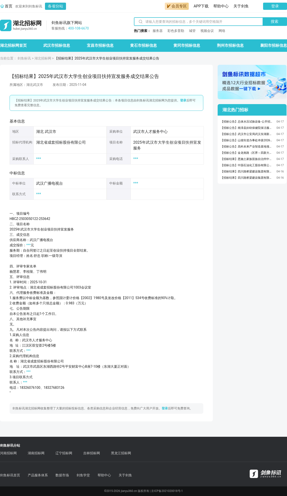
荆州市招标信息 (230, 45)
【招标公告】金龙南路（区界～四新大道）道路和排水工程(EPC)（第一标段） (247, 152)
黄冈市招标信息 (186, 45)
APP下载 (201, 6)
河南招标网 (8, 453)
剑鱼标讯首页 (10, 475)
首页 (8, 6)
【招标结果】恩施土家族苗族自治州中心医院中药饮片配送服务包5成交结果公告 (247, 159)
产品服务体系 (38, 475)
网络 (222, 31)
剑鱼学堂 (83, 475)
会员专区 (177, 6)
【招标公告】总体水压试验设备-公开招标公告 (247, 121)
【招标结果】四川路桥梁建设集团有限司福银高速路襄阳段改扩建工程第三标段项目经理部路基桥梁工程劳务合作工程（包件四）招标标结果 (247, 171)
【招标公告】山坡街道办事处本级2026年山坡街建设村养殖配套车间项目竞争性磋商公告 (247, 140)
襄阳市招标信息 (273, 45)
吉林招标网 (91, 453)
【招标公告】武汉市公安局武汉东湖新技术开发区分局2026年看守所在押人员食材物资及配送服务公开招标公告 (247, 134)
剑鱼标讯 (24, 58)
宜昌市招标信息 (100, 45)
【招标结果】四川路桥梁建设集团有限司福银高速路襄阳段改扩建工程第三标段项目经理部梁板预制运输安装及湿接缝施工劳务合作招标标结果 (247, 177)
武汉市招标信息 (56, 45)
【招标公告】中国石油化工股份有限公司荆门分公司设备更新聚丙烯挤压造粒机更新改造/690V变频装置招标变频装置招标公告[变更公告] (247, 165)
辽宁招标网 (63, 453)
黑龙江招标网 (121, 453)
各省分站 (55, 6)
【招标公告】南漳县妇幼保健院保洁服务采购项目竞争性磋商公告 (247, 128)
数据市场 (62, 475)
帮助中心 (221, 6)
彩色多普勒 (175, 31)
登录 (275, 6)
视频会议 (207, 31)
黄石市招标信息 (143, 45)
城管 (192, 31)
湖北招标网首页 (13, 45)
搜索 (274, 21)
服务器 (158, 31)
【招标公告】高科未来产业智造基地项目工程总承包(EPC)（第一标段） (247, 146)
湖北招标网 (42, 58)
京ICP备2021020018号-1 (167, 491)
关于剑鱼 (241, 6)
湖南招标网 (36, 453)
